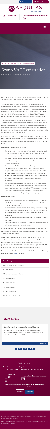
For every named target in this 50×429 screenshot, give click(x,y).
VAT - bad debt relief (9, 278)
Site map (15, 418)
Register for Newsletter (40, 2)
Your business (14, 63)
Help (11, 418)
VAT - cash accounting (9, 283)
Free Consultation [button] (25, 2)
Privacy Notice (5, 418)
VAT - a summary (8, 269)
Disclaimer (43, 416)
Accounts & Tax (5, 63)
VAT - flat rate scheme (9, 291)
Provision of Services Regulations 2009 (29, 416)
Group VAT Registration (28, 63)
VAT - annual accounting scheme (13, 274)
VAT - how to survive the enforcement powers (16, 296)
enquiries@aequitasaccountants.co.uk (36, 15)
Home (3, 416)
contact (15, 253)
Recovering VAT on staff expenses (13, 265)
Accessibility (15, 416)
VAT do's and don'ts (8, 287)
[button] (16, 349)
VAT (20, 63)
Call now (19, 391)
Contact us (29, 391)
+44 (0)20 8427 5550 (9, 15)
